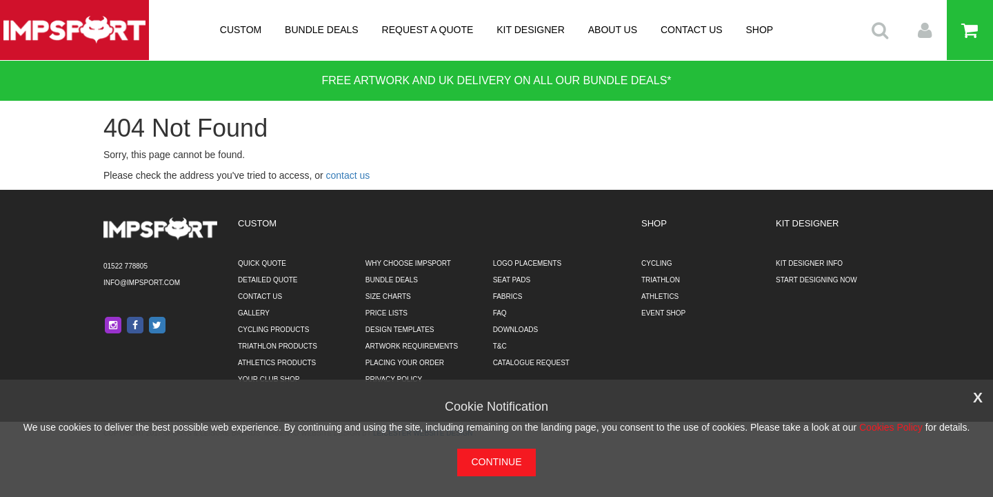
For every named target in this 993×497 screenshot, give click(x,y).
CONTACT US (692, 29)
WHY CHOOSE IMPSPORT (408, 263)
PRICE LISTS (386, 313)
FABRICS (508, 296)
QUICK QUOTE (262, 263)
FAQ (500, 313)
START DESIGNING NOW (816, 280)
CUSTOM (240, 29)
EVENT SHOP (663, 313)
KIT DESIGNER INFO (809, 263)
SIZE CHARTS (388, 296)
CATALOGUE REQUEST (531, 363)
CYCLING (656, 263)
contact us (348, 175)
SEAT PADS (511, 280)
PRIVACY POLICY (393, 379)
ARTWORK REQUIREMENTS (411, 346)
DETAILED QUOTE (268, 280)
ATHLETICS (660, 296)
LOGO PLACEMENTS (527, 263)
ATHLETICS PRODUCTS (277, 363)
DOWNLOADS (516, 329)
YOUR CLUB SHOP (268, 379)
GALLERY (254, 313)
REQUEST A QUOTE (428, 29)
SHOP (760, 29)
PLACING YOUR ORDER (404, 363)
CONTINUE (496, 461)
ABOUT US (612, 29)
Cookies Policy (891, 427)
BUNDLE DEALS (322, 29)
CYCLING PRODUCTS (273, 329)
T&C (500, 346)
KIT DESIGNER (530, 29)
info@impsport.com (141, 282)
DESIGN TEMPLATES (399, 329)
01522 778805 (125, 266)
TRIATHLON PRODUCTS (277, 346)
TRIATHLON (660, 280)
